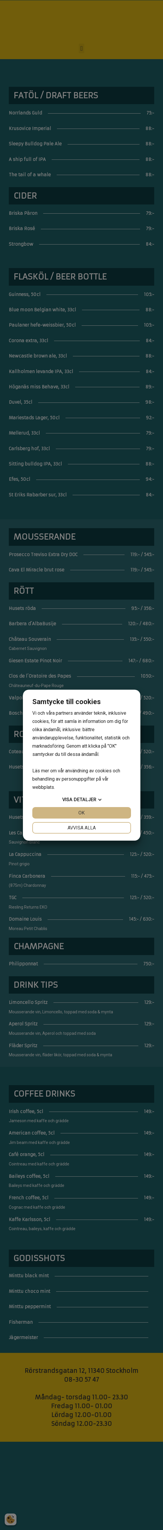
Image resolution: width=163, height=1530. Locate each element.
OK (81, 813)
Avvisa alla (82, 828)
